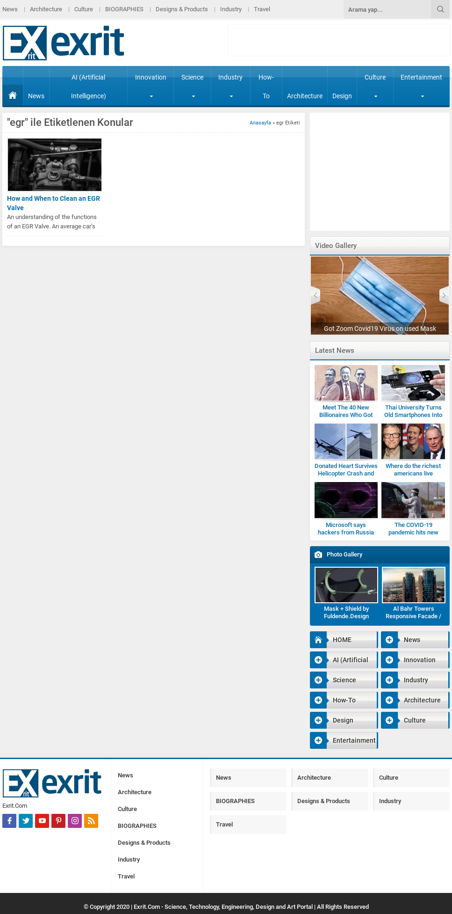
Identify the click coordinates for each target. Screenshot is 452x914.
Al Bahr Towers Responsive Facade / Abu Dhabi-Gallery (413, 616)
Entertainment (421, 85)
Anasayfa (260, 123)
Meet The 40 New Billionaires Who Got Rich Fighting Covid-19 (346, 415)
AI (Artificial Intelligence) (88, 86)
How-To (266, 86)
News (10, 9)
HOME (12, 95)
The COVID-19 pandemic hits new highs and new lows (413, 532)
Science (192, 85)
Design (342, 96)
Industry (231, 9)
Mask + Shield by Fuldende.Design (346, 612)
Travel (262, 9)
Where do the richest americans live (413, 469)
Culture (83, 9)
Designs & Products (182, 9)
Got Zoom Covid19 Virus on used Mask (380, 328)
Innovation (150, 85)
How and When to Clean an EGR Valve (53, 203)
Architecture (46, 9)
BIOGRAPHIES (124, 9)
